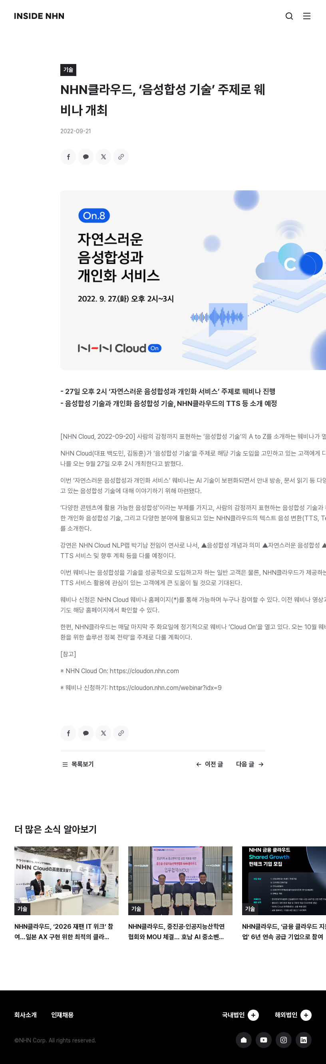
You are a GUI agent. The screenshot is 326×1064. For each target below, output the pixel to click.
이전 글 (214, 764)
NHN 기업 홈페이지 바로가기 (244, 1040)
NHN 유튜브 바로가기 (264, 1040)
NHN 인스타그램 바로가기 (284, 1040)
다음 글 (245, 764)
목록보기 (83, 764)
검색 (289, 16)
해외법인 (293, 1015)
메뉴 (307, 16)
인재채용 (62, 1015)
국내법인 (240, 1015)
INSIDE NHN (39, 16)
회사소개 (25, 1015)
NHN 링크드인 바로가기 (304, 1040)
